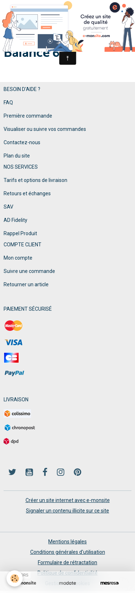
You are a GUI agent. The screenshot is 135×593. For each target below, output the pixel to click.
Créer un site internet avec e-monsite (68, 500)
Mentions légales (67, 541)
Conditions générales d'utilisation (67, 552)
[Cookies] (14, 578)
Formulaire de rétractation (67, 562)
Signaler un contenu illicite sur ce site (67, 511)
